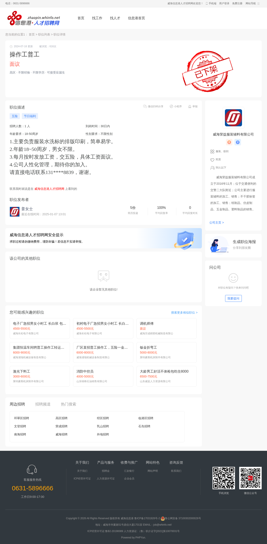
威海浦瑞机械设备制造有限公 (29, 357)
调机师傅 (147, 323)
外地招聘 (103, 434)
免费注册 (237, 3)
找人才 (115, 18)
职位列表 (44, 34)
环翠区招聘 (21, 418)
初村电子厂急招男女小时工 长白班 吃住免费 (109, 323)
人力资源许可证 (106, 478)
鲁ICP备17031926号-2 (147, 518)
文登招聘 (20, 426)
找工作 (97, 18)
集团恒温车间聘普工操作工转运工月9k (42, 347)
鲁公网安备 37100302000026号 (181, 518)
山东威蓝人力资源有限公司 (155, 381)
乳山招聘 (103, 426)
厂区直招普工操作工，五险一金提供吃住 (107, 347)
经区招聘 (103, 418)
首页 (81, 18)
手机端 (212, 3)
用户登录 (224, 3)
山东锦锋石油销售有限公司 (91, 381)
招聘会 (106, 470)
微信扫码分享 (155, 106)
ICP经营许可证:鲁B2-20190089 (105, 531)
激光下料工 (21, 371)
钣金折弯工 (148, 347)
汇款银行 (129, 470)
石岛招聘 (144, 426)
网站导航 (251, 3)
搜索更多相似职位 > (184, 312)
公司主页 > (216, 222)
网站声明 (153, 470)
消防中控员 (85, 371)
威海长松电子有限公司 (26, 333)
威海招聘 (61, 434)
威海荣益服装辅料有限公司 (233, 134)
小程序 (178, 106)
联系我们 (176, 470)
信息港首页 (136, 18)
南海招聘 (20, 434)
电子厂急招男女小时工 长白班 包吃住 (41, 323)
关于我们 (82, 470)
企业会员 (129, 478)
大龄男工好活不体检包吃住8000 (164, 371)
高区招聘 (61, 418)
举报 (195, 106)
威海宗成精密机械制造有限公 (156, 333)
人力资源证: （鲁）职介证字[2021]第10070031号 (152, 531)
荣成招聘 (61, 426)
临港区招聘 (145, 418)
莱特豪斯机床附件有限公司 (155, 357)
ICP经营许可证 (82, 478)
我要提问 (233, 298)
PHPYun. (140, 537)
